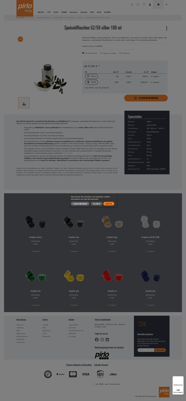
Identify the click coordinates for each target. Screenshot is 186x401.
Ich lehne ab (96, 204)
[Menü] (182, 377)
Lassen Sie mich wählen (80, 204)
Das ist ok (109, 204)
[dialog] (93, 200)
